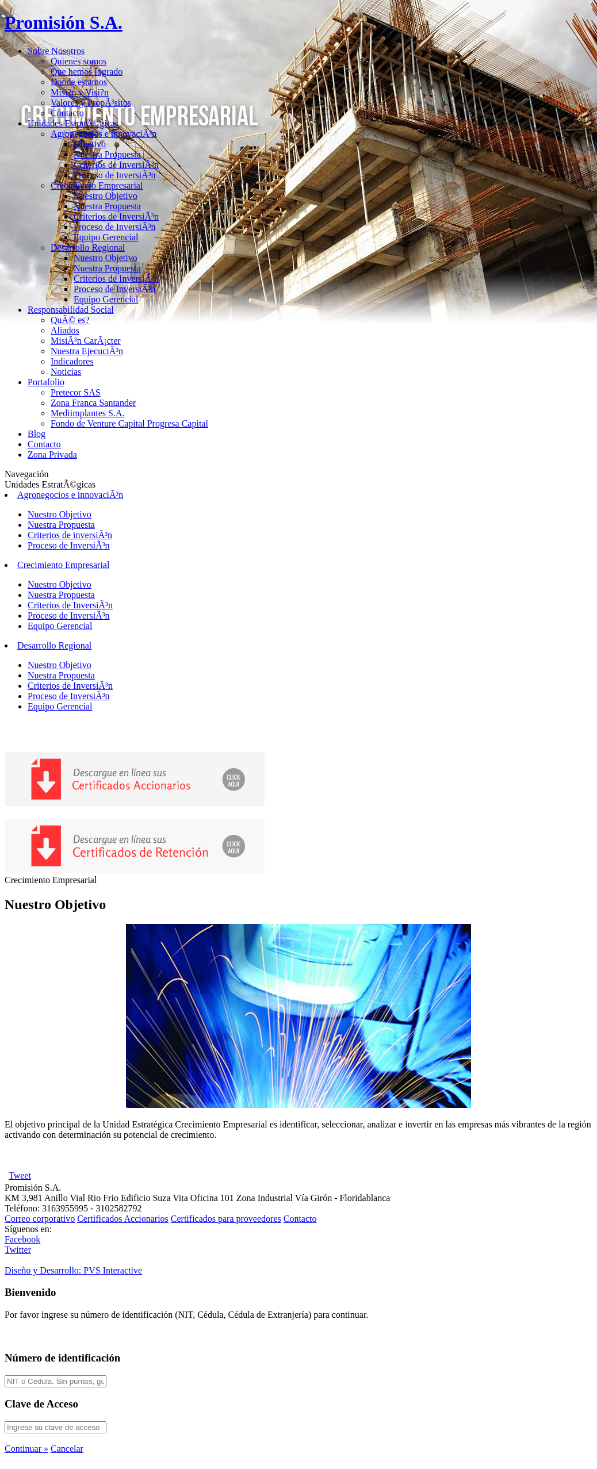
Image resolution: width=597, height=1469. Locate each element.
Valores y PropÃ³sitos (91, 103)
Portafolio (46, 382)
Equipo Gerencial (106, 237)
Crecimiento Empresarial (97, 185)
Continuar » (26, 1448)
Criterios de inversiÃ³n (70, 535)
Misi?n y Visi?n (80, 92)
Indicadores (72, 361)
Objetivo (90, 144)
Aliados (65, 330)
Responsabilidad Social (71, 309)
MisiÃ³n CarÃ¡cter (86, 341)
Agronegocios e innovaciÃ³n (103, 134)
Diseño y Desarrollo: (73, 1270)
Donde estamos (79, 82)
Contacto (67, 113)
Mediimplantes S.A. (87, 413)
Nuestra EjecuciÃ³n (87, 351)
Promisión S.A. (64, 22)
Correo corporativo (40, 1218)
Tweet (20, 1175)
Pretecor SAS (76, 392)
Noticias (66, 372)
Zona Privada (52, 454)
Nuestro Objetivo (105, 196)
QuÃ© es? (70, 320)
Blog (36, 434)
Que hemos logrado (87, 71)
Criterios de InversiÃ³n (116, 165)
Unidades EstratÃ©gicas (73, 123)
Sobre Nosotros (56, 51)
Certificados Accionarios (123, 1218)
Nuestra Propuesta (107, 154)
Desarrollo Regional (88, 247)
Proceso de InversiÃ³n (115, 175)
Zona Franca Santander (93, 403)
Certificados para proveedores (226, 1218)
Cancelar (67, 1448)
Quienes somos (78, 61)
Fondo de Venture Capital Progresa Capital (129, 423)
